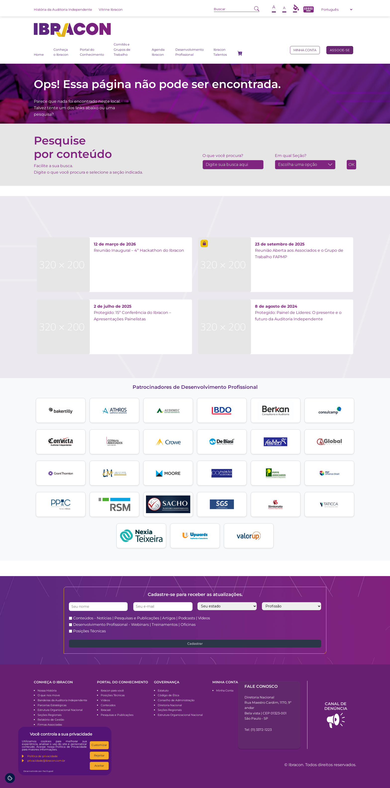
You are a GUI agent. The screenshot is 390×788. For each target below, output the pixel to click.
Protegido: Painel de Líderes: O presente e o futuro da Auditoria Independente (298, 312)
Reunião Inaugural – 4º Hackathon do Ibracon (139, 247)
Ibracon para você (112, 690)
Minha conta (304, 50)
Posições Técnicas (89, 631)
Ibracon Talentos (220, 52)
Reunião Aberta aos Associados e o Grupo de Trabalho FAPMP (299, 250)
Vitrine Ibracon (111, 9)
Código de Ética (168, 695)
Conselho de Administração (176, 700)
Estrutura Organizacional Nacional (60, 710)
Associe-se (340, 50)
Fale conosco (261, 686)
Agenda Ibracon (158, 52)
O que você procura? (222, 155)
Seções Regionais (49, 715)
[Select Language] (336, 9)
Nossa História (47, 690)
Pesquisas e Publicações (117, 715)
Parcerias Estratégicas (52, 705)
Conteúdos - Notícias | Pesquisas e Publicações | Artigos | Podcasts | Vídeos (141, 618)
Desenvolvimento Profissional (189, 52)
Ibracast (106, 710)
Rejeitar (99, 755)
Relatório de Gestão (51, 719)
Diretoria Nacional (170, 705)
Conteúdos (108, 705)
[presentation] (278, 624)
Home (39, 54)
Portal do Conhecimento (92, 52)
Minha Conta (224, 690)
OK (351, 164)
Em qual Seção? (290, 155)
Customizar (99, 745)
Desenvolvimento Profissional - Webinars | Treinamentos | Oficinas (134, 624)
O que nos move (49, 695)
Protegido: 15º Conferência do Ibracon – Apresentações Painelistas (132, 312)
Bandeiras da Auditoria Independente (62, 700)
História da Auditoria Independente (63, 9)
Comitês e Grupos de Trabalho (122, 49)
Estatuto (163, 690)
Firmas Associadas (50, 724)
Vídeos (105, 700)
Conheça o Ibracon (60, 52)
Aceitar (99, 765)
